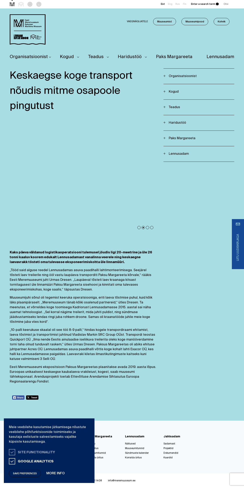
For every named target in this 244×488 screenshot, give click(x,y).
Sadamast (169, 444)
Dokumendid (170, 453)
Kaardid (168, 458)
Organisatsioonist (29, 57)
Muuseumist (164, 22)
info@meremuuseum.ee (121, 481)
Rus (177, 4)
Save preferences (25, 473)
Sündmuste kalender (137, 453)
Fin (184, 4)
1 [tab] (139, 227)
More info (55, 473)
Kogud (67, 57)
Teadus (96, 57)
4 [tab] (151, 227)
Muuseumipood (195, 22)
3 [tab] (147, 227)
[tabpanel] (83, 178)
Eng (170, 4)
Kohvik (221, 22)
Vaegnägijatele (137, 21)
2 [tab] (143, 227)
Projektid (168, 448)
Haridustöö (130, 57)
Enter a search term (203, 4)
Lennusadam (220, 57)
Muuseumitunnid (96, 453)
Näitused (130, 444)
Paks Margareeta (174, 57)
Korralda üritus (95, 458)
